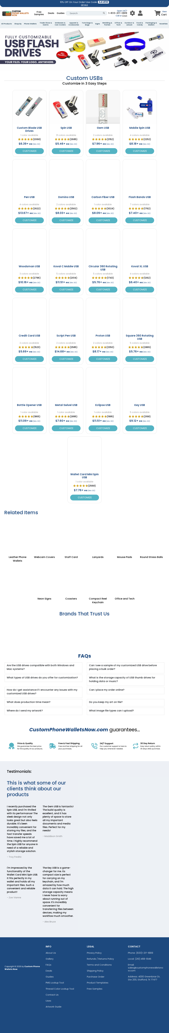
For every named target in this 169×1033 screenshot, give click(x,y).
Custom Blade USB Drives (29, 129)
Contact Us (52, 994)
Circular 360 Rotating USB (103, 268)
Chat (124, 15)
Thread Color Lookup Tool (60, 988)
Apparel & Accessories (73, 24)
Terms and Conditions (99, 964)
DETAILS (84, 5)
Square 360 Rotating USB (140, 337)
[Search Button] (104, 13)
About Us (51, 952)
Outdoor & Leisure (129, 24)
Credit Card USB (29, 335)
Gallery (49, 958)
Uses (48, 1000)
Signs (97, 24)
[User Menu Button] (132, 13)
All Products (6, 24)
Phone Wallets (30, 24)
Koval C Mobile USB (66, 266)
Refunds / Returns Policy (100, 958)
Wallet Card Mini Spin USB (84, 475)
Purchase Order (95, 976)
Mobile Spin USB (139, 128)
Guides (61, 13)
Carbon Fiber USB (102, 197)
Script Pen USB (66, 335)
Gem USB (103, 128)
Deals (51, 13)
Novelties (164, 24)
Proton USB (103, 335)
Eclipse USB (102, 405)
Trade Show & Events (46, 24)
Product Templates (97, 982)
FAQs (48, 964)
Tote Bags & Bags (87, 24)
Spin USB (66, 128)
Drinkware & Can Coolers (60, 24)
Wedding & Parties (107, 24)
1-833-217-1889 (117, 13)
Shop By (17, 24)
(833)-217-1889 (144, 952)
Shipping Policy (95, 970)
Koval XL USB (139, 266)
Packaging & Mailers (151, 24)
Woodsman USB (29, 266)
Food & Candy (140, 24)
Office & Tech (118, 24)
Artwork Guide (53, 1006)
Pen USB (29, 197)
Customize (29, 151)
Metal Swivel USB (66, 405)
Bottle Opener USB (29, 405)
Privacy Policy (94, 952)
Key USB (139, 405)
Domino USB (66, 197)
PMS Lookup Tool (55, 982)
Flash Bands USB (140, 197)
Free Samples (39, 13)
